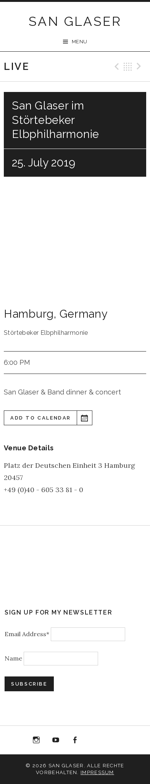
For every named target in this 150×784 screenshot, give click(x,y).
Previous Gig (116, 66)
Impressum (97, 772)
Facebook (75, 740)
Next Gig (140, 66)
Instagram (37, 740)
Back (128, 66)
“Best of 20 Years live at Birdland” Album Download (94, 741)
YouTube (56, 740)
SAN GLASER (75, 21)
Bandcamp (114, 740)
